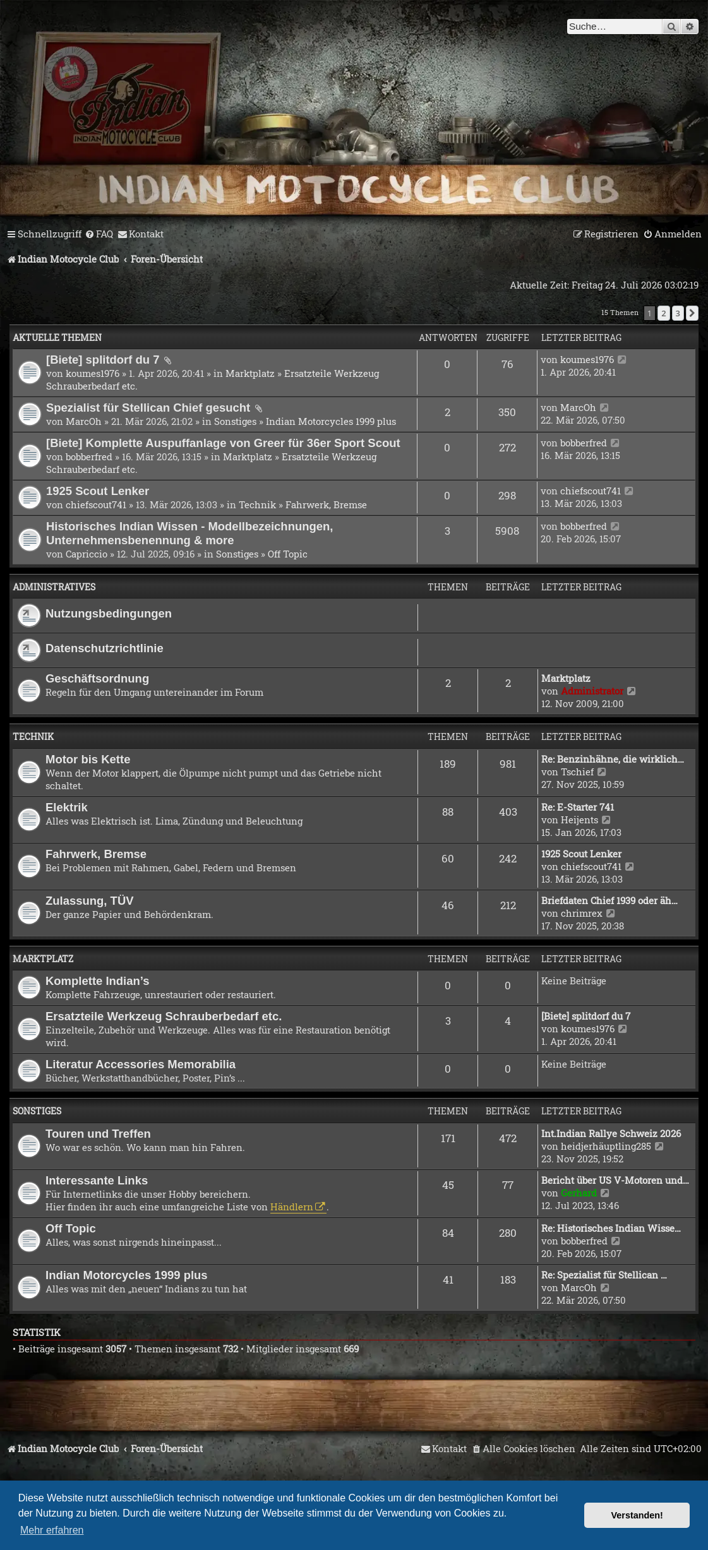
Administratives (54, 587)
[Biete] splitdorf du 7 (104, 359)
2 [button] (663, 313)
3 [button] (678, 313)
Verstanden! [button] (637, 1515)
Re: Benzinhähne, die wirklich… (612, 759)
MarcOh (84, 421)
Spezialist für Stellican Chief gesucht (149, 407)
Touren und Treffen (98, 1133)
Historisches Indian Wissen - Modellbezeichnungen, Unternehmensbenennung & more (189, 533)
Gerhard (579, 1192)
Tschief (577, 771)
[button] (692, 313)
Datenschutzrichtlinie (104, 648)
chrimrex (582, 913)
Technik (257, 504)
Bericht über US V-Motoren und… (615, 1180)
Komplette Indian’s (97, 980)
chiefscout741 (96, 504)
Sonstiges (235, 421)
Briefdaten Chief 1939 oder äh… (609, 900)
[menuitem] (99, 234)
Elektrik (66, 807)
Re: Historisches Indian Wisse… (611, 1228)
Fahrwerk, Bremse (326, 504)
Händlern (291, 1206)
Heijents (579, 819)
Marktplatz (250, 373)
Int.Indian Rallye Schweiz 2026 (611, 1133)
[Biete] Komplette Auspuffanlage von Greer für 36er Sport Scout (223, 443)
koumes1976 (92, 373)
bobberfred (89, 456)
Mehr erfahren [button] (52, 1530)
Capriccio (86, 553)
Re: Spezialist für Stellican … (604, 1274)
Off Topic (288, 553)
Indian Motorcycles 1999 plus (331, 421)
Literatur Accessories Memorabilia (140, 1064)
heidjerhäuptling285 (606, 1146)
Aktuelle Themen (57, 337)
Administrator (592, 690)
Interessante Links (96, 1180)
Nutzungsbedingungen (108, 613)
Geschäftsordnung (97, 678)
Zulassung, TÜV (89, 900)
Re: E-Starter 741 (577, 807)
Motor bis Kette (87, 759)
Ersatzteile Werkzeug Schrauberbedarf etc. (163, 1016)
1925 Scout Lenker (97, 491)
